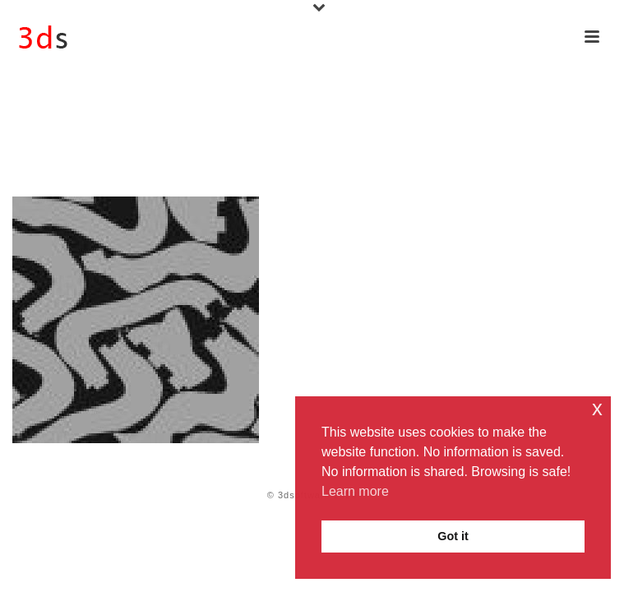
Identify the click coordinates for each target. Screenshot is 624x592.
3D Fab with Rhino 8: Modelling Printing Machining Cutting (388, 151)
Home (24, 151)
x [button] (597, 408)
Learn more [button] (355, 491)
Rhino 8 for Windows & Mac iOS (132, 151)
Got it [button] (453, 536)
